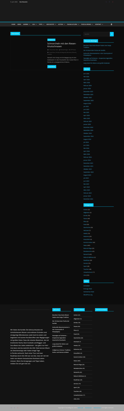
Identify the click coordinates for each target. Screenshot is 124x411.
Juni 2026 (86, 73)
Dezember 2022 (88, 199)
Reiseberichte (51, 39)
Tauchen (86, 269)
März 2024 (87, 154)
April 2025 (87, 115)
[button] (29, 24)
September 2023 (88, 172)
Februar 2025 (88, 121)
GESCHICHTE (50, 24)
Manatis (74, 52)
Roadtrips (86, 260)
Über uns (80, 408)
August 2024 (87, 139)
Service (86, 263)
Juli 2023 (86, 178)
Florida (57, 52)
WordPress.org (88, 295)
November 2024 (88, 130)
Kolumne (86, 236)
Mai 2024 (86, 148)
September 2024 (88, 136)
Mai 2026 (86, 76)
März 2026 (87, 82)
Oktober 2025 (88, 97)
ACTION (60, 24)
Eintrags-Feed (88, 289)
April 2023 (87, 187)
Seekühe (49, 54)
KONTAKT (98, 24)
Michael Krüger (64, 49)
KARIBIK (25, 24)
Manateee (69, 52)
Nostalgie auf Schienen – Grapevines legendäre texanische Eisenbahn (59, 338)
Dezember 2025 (88, 91)
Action (85, 209)
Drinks (85, 215)
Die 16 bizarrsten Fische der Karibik (94, 50)
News (85, 245)
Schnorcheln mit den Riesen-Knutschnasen (61, 45)
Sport (85, 266)
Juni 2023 (86, 181)
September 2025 (88, 100)
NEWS (19, 24)
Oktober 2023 (88, 169)
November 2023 (88, 166)
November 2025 (88, 94)
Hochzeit (86, 230)
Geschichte (87, 227)
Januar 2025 (87, 124)
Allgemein (87, 212)
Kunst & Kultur (88, 242)
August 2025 (87, 103)
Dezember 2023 (88, 163)
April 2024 (87, 151)
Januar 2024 (87, 160)
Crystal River (52, 52)
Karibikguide (63, 52)
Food (85, 224)
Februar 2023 (88, 193)
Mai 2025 (86, 112)
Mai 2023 (86, 184)
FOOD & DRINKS (86, 24)
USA (33, 24)
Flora (85, 221)
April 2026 (87, 79)
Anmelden (87, 286)
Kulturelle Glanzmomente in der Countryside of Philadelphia (61, 329)
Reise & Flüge (88, 248)
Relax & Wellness (89, 257)
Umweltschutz (88, 272)
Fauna (85, 218)
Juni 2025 (86, 109)
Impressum (88, 408)
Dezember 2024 (88, 127)
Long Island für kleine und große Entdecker (97, 63)
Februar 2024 (88, 157)
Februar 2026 (88, 85)
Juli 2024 (86, 142)
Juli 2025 (86, 106)
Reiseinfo (86, 254)
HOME (13, 24)
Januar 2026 (87, 88)
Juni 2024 (86, 145)
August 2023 (87, 175)
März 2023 (87, 190)
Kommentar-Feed (89, 292)
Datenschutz (97, 408)
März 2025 (87, 118)
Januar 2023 (87, 196)
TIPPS (40, 24)
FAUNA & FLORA (72, 24)
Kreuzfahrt (87, 239)
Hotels (85, 233)
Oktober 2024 (88, 133)
